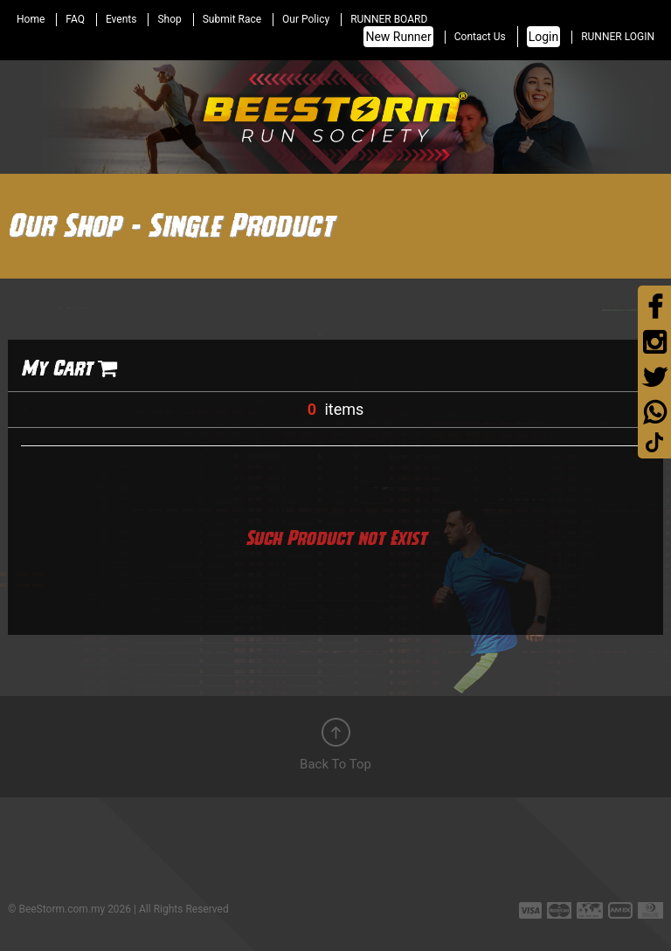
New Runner (398, 37)
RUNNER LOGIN (617, 37)
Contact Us (480, 37)
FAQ (75, 19)
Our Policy (305, 19)
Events (121, 19)
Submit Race (232, 19)
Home (31, 19)
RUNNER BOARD (388, 19)
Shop (169, 19)
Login (544, 37)
